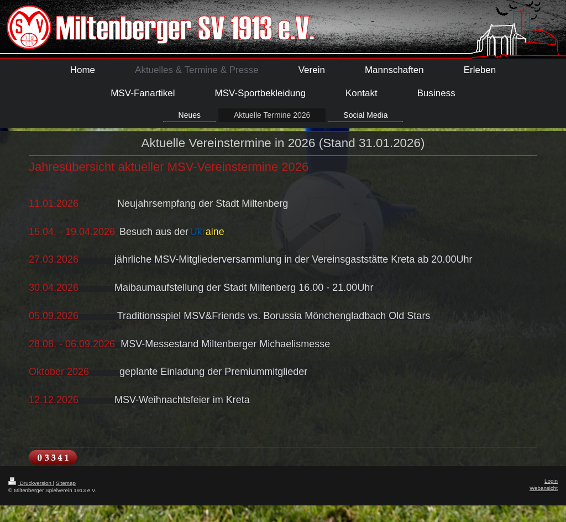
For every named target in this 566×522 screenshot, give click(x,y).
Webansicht (544, 488)
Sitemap (66, 483)
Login (551, 481)
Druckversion (30, 483)
